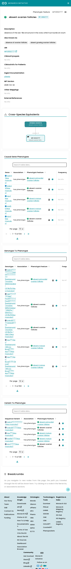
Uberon (33, 504)
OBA (32, 518)
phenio (7, 76)
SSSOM (46, 514)
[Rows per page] (21, 228)
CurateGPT (47, 527)
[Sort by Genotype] (14, 266)
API (19, 507)
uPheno (33, 508)
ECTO (32, 531)
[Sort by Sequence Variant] (21, 418)
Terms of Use (22, 530)
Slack (26, 559)
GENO (32, 525)
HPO (32, 511)
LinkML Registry (59, 523)
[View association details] (52, 179)
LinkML (45, 510)
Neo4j (20, 510)
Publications (9, 514)
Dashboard (21, 543)
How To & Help (23, 520)
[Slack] (41, 565)
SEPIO (32, 528)
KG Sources (21, 540)
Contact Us (9, 511)
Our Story (8, 501)
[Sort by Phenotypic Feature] (44, 172)
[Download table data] (17, 238)
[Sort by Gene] (11, 172)
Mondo (33, 501)
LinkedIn (27, 566)
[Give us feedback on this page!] (68, 489)
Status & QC (22, 517)
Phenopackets (49, 531)
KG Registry (60, 518)
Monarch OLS (61, 503)
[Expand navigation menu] (68, 3)
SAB (5, 508)
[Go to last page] (28, 234)
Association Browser (22, 548)
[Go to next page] (24, 234)
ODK (44, 520)
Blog (26, 563)
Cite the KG (21, 533)
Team (6, 504)
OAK (44, 517)
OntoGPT (46, 524)
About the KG (22, 536)
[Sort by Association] (24, 172)
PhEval (45, 507)
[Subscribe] (38, 565)
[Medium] (44, 565)
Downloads (21, 503)
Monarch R (22, 514)
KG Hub (59, 515)
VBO (32, 521)
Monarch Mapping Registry (59, 509)
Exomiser (46, 503)
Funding (7, 518)
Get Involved (28, 556)
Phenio (33, 514)
